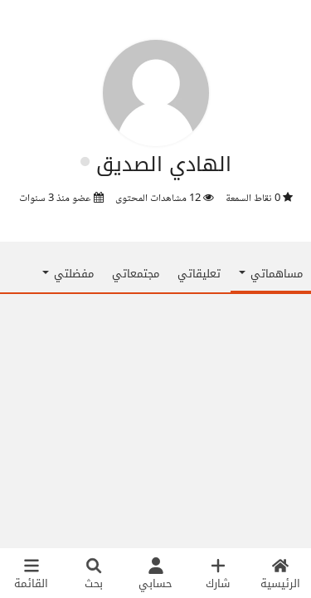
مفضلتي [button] (68, 273)
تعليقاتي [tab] (199, 273)
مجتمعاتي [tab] (135, 273)
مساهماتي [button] (271, 273)
